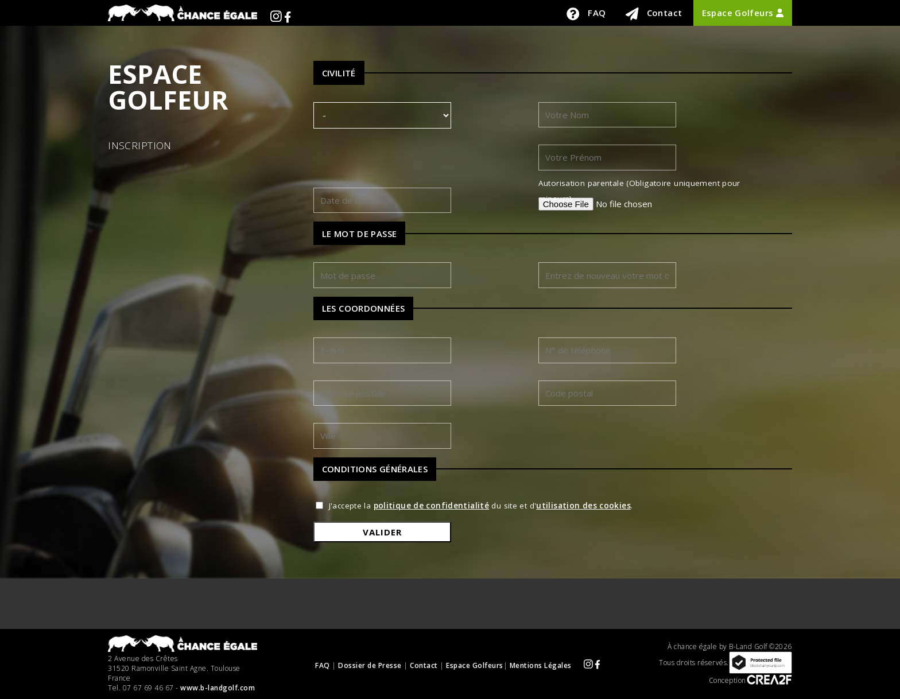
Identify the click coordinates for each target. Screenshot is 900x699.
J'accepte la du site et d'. (481, 505)
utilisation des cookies (583, 505)
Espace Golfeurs (742, 12)
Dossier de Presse (370, 665)
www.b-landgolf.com (217, 688)
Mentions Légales (541, 665)
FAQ (586, 13)
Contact (654, 13)
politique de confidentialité (432, 505)
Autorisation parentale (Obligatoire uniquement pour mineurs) (639, 190)
